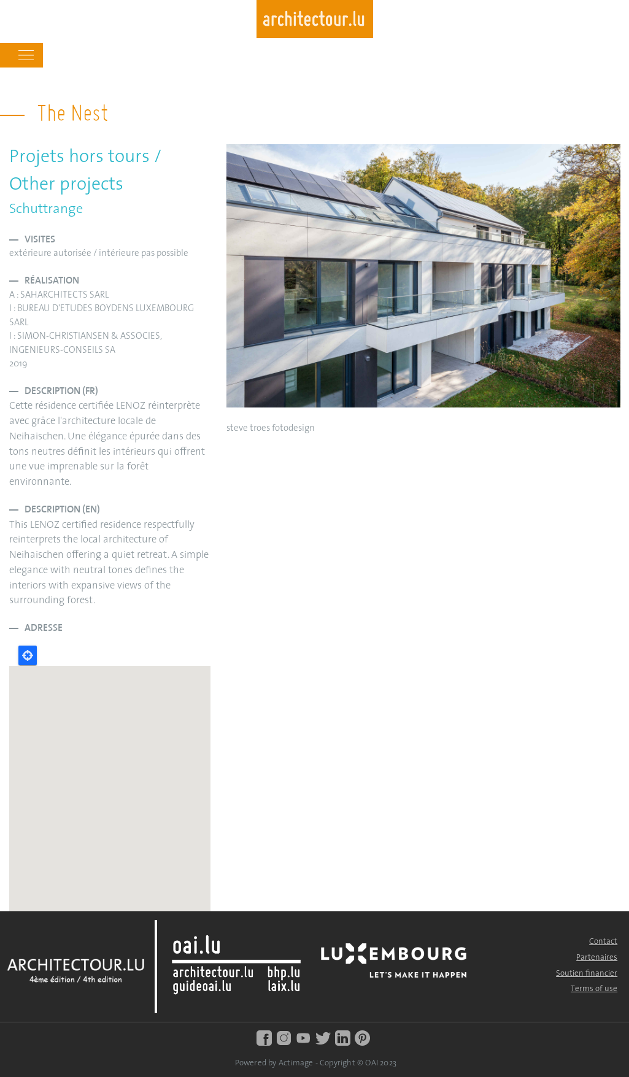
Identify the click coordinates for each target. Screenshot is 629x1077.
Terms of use (594, 989)
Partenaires (596, 958)
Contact (603, 942)
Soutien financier (586, 974)
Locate (27, 655)
